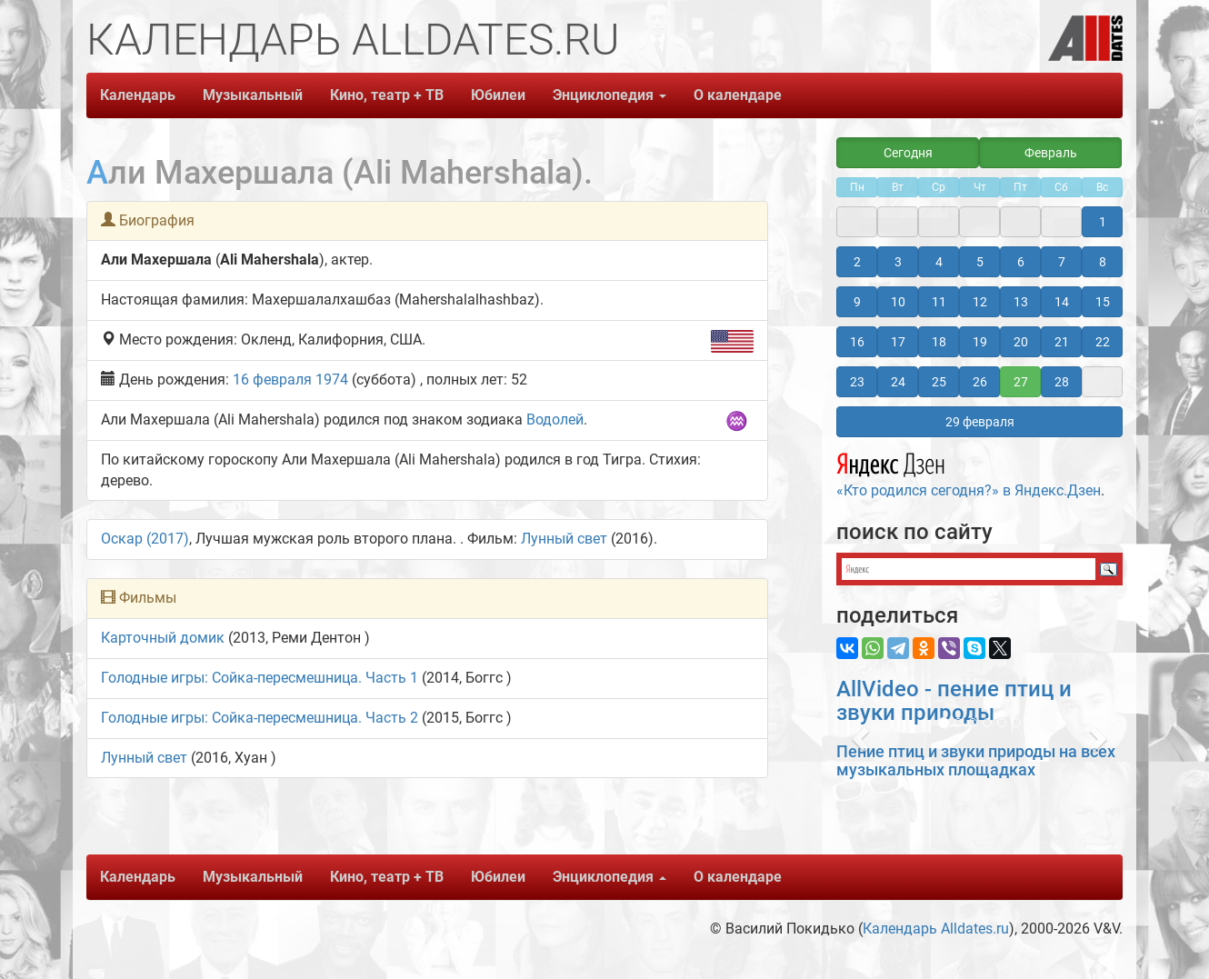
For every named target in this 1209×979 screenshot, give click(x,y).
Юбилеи (498, 95)
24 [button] (898, 382)
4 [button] (939, 262)
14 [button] (1061, 302)
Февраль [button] (1050, 152)
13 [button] (1021, 302)
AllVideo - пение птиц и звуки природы (954, 700)
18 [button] (939, 342)
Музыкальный (253, 95)
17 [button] (898, 342)
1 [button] (1102, 222)
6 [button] (1020, 262)
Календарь (137, 95)
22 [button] (1102, 342)
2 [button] (857, 262)
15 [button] (1102, 302)
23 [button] (857, 382)
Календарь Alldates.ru (936, 928)
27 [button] (1021, 382)
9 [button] (857, 302)
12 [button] (980, 302)
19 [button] (980, 342)
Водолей (555, 419)
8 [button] (1102, 262)
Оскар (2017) (145, 538)
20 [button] (1021, 342)
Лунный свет (564, 538)
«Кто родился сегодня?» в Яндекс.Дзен (968, 472)
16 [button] (857, 342)
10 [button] (898, 302)
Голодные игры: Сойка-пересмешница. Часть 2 (259, 717)
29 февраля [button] (979, 422)
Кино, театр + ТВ (387, 95)
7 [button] (1061, 262)
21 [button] (1061, 342)
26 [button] (980, 382)
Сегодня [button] (908, 152)
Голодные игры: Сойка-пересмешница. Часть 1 (259, 677)
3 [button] (898, 262)
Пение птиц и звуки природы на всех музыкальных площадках (975, 760)
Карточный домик (163, 637)
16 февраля (272, 379)
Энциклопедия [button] (609, 95)
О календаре (738, 95)
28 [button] (1061, 382)
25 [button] (939, 382)
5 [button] (980, 262)
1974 (331, 379)
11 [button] (939, 302)
